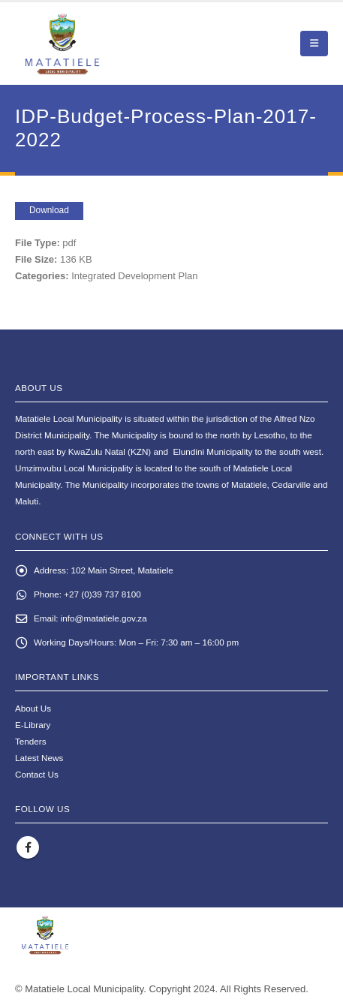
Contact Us (37, 774)
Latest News (39, 758)
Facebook (28, 847)
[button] (314, 43)
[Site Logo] (98, 43)
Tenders (31, 741)
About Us (33, 708)
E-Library (32, 725)
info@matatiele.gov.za (104, 618)
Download (49, 210)
